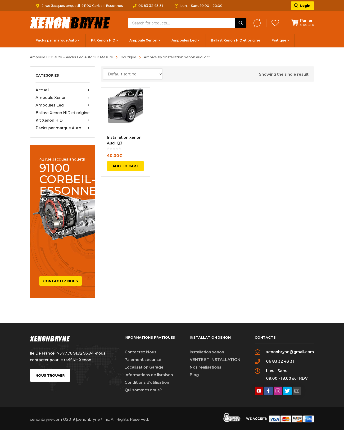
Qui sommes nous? (143, 390)
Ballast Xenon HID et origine (63, 113)
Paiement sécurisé (143, 359)
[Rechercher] (240, 23)
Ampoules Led (63, 105)
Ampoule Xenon (63, 98)
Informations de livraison (149, 375)
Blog (194, 375)
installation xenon (207, 352)
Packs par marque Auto (63, 128)
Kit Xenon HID (63, 120)
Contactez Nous (140, 352)
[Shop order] (133, 74)
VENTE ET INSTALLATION (215, 359)
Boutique (128, 57)
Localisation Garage (144, 367)
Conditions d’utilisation (147, 382)
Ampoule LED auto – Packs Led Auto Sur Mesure (71, 57)
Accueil (63, 90)
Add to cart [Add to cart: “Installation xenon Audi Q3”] (126, 166)
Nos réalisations (205, 367)
